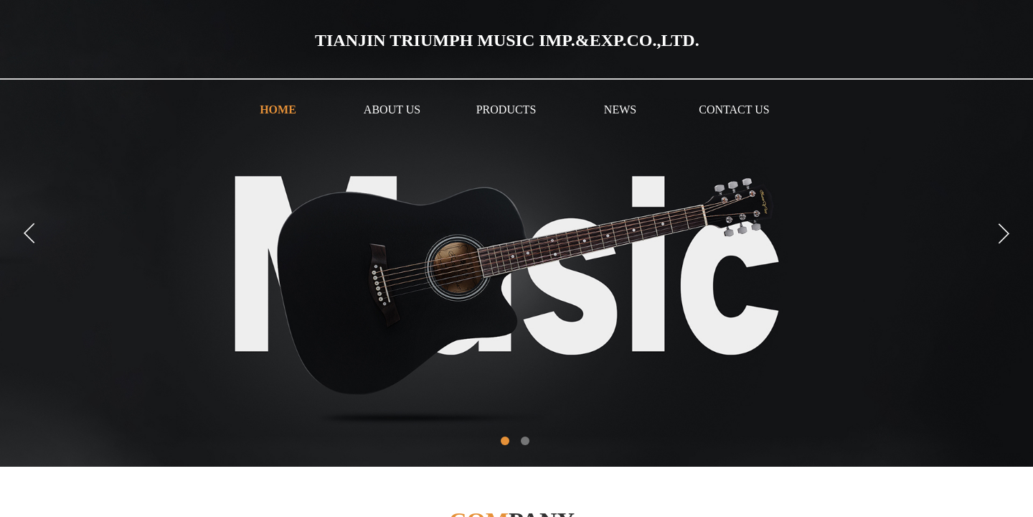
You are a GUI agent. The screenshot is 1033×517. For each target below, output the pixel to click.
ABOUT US (392, 109)
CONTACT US (734, 109)
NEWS (620, 109)
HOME (278, 109)
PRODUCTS (506, 109)
